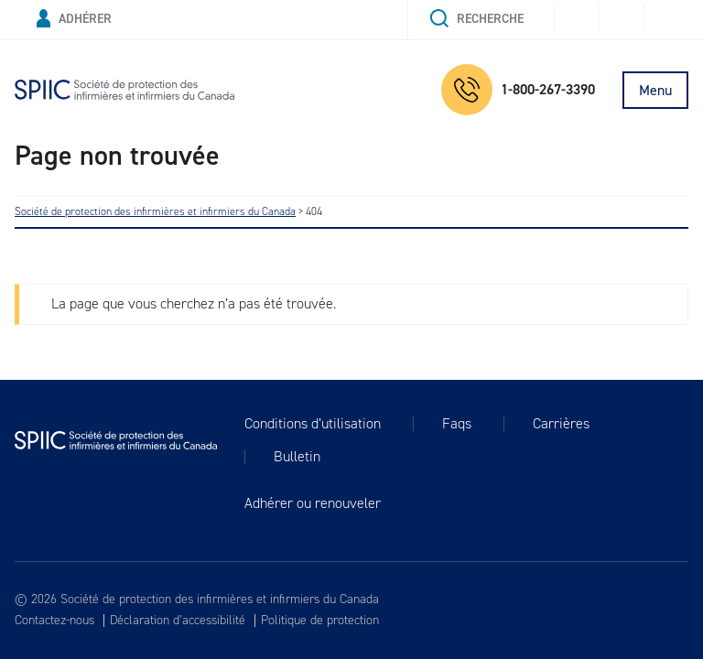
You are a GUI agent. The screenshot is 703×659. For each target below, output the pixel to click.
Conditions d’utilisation (312, 423)
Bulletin (297, 456)
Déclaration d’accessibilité (177, 620)
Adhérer (74, 18)
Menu (655, 90)
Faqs (456, 423)
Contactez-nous (54, 620)
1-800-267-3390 (518, 89)
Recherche (477, 18)
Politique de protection (320, 620)
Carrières (561, 423)
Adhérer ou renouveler (312, 503)
